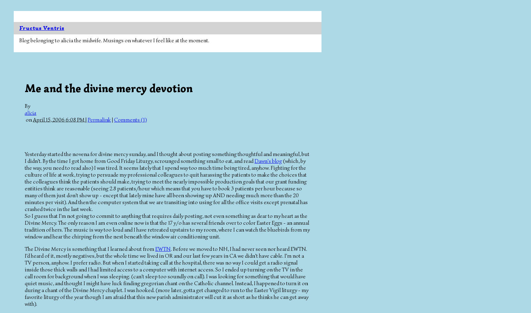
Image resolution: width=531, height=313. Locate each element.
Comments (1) (130, 119)
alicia (30, 113)
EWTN (163, 249)
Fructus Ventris (41, 28)
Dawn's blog (268, 161)
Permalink (99, 119)
